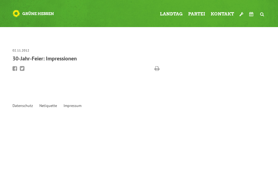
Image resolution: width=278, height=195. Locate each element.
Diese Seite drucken (157, 68)
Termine (252, 14)
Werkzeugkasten (242, 12)
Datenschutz (22, 106)
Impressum (72, 106)
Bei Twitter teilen (22, 68)
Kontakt (222, 14)
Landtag (171, 14)
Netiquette (48, 106)
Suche (262, 12)
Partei (196, 14)
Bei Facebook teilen (14, 68)
